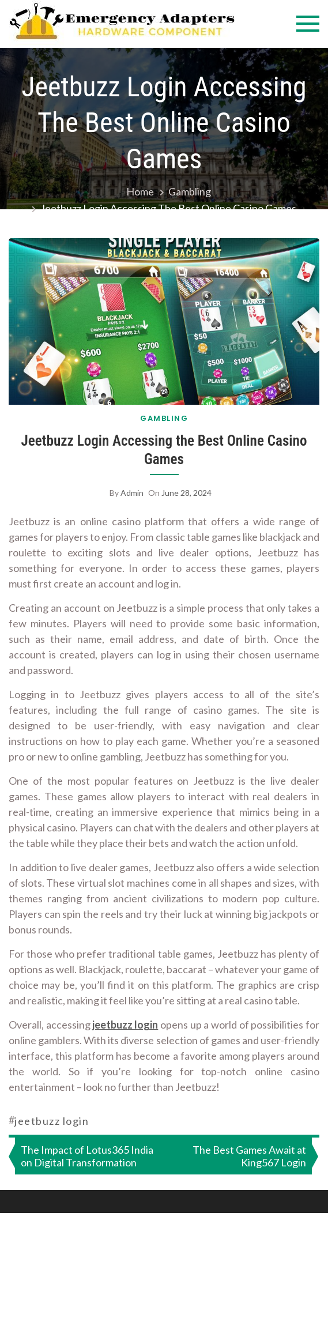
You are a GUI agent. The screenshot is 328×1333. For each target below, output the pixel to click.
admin (132, 493)
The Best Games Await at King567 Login (249, 1156)
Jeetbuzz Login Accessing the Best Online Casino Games (164, 450)
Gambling (164, 418)
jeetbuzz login (125, 1024)
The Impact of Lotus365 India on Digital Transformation (87, 1156)
